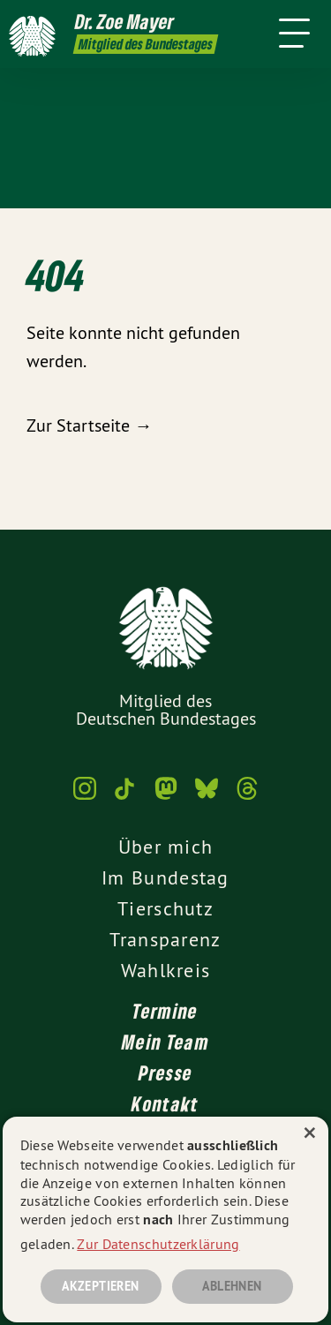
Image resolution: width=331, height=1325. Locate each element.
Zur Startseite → (89, 425)
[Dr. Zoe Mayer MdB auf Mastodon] (166, 797)
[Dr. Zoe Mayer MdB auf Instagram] (84, 797)
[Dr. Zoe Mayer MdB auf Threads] (247, 797)
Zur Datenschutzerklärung (158, 1244)
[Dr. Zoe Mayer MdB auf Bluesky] (206, 797)
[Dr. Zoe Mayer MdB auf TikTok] (125, 797)
